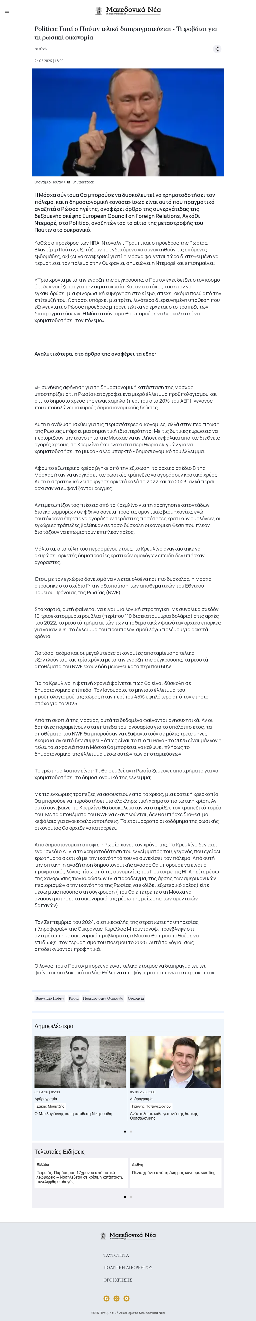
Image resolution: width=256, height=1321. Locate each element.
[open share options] (217, 49)
